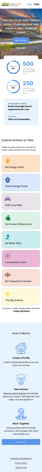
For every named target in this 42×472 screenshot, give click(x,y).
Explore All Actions (22, 311)
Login (29, 4)
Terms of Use (21, 467)
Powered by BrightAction (21, 458)
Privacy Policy (21, 463)
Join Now (21, 442)
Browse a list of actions (15, 393)
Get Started (21, 40)
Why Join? (21, 48)
